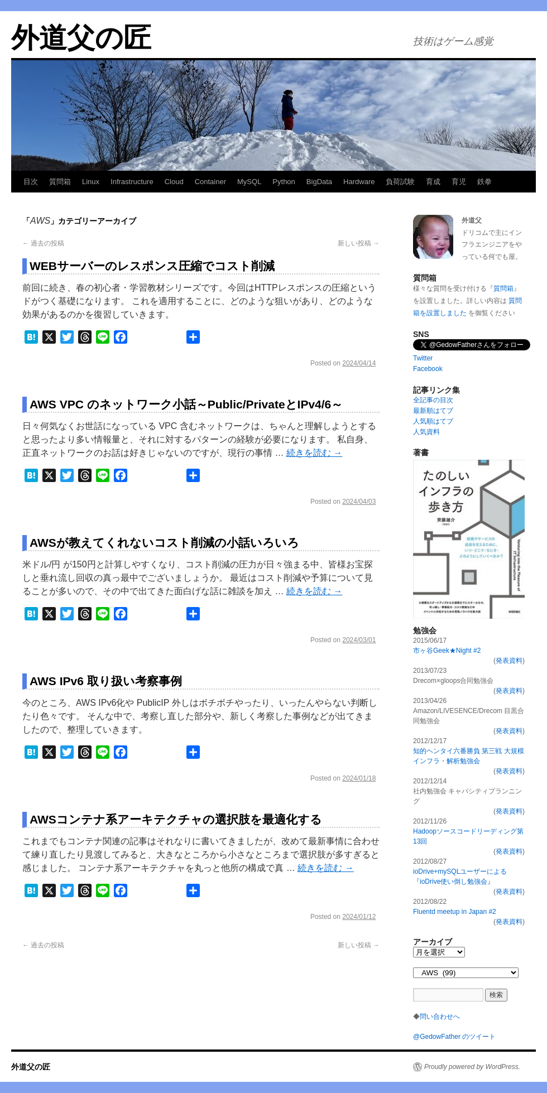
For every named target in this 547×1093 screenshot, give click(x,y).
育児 (459, 181)
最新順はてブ (433, 411)
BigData (319, 181)
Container (210, 181)
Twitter (423, 358)
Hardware (359, 181)
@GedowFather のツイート (454, 1037)
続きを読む (314, 453)
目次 (30, 181)
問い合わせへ (440, 1016)
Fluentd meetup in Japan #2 (454, 912)
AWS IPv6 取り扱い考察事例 (106, 681)
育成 (433, 181)
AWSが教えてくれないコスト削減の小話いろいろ (164, 542)
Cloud (174, 181)
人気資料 (426, 432)
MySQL (249, 181)
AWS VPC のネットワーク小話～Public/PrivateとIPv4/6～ (186, 404)
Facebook (428, 369)
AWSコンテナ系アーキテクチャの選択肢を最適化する (176, 819)
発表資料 (509, 661)
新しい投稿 (359, 243)
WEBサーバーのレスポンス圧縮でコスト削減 (152, 265)
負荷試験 (400, 181)
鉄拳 (484, 181)
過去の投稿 (43, 243)
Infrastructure (132, 181)
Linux (90, 181)
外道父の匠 (81, 38)
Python (283, 181)
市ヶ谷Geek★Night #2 (447, 650)
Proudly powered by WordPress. (472, 1067)
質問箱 (60, 181)
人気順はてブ (433, 421)
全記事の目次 (433, 400)
